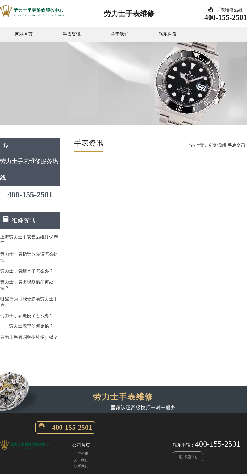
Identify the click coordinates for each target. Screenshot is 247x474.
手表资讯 (72, 34)
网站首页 (24, 34)
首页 (212, 145)
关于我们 (119, 34)
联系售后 (167, 34)
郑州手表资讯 (232, 145)
